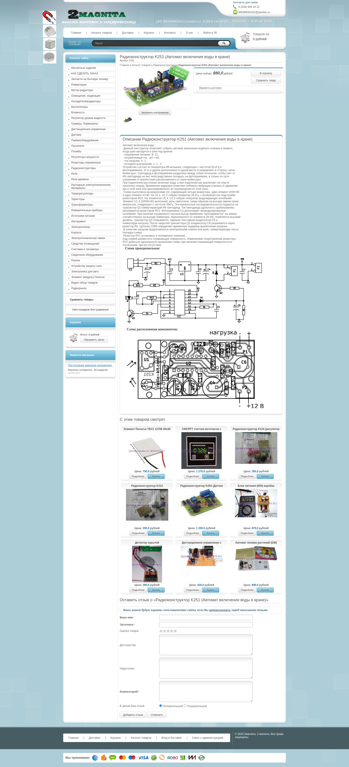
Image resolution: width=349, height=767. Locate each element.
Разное (75, 260)
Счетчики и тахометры (85, 249)
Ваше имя (126, 617)
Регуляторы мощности (85, 157)
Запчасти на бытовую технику (89, 79)
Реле (74, 173)
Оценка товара (129, 630)
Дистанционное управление (88, 129)
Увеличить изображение (155, 112)
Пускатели (77, 145)
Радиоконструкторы (164, 65)
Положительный (173, 706)
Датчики (76, 134)
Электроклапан (80, 227)
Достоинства (128, 645)
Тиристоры (78, 199)
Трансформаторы (82, 204)
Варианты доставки (210, 87)
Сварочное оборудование (87, 254)
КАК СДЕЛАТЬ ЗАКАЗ (84, 73)
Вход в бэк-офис (172, 737)
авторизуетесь (220, 610)
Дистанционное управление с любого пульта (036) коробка (201, 543)
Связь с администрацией (207, 737)
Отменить (157, 714)
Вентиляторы (79, 106)
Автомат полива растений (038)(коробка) (256, 543)
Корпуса (76, 232)
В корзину (266, 73)
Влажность (78, 112)
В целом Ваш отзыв (132, 706)
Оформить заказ (94, 339)
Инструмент (78, 221)
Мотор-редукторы (82, 90)
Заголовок (126, 624)
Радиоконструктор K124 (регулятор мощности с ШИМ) (256, 429)
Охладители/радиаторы (86, 101)
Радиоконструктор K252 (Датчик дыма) (201, 486)
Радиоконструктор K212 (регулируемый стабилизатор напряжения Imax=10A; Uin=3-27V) (147, 486)
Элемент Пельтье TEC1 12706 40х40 (147, 429)
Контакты (170, 32)
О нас (189, 32)
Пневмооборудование (84, 140)
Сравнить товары (81, 299)
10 (175, 630)
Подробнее (138, 476)
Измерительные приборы (87, 210)
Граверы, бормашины (84, 123)
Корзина (149, 32)
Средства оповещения (85, 243)
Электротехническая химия (88, 238)
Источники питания (83, 215)
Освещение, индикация (85, 95)
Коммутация (78, 84)
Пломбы (76, 151)
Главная (76, 32)
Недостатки (127, 668)
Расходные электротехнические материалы (91, 186)
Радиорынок (79, 288)
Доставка (128, 32)
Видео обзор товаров (84, 282)
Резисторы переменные (86, 162)
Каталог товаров (101, 32)
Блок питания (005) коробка (256, 485)
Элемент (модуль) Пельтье (88, 277)
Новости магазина (82, 355)
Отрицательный (197, 706)
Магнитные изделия (83, 68)
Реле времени (80, 179)
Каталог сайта (79, 58)
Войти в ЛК (210, 32)
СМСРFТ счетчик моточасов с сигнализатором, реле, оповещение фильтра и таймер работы (201, 429)
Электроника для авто (85, 271)
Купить (156, 476)
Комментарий (129, 691)
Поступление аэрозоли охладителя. (90, 365)
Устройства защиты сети (86, 266)
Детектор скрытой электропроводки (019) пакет (147, 543)
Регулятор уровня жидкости (88, 118)
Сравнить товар (266, 80)
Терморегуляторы (82, 193)
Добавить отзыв (133, 714)
